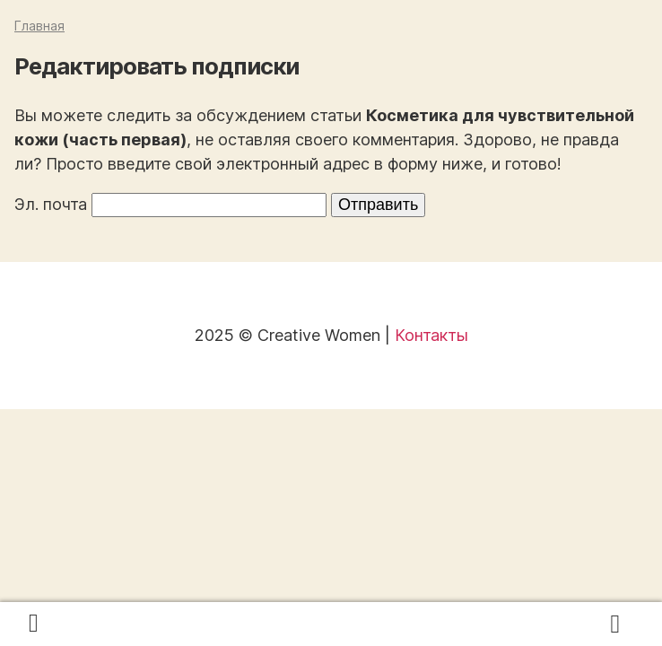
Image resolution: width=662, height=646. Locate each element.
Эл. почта (50, 204)
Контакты (431, 335)
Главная (39, 25)
